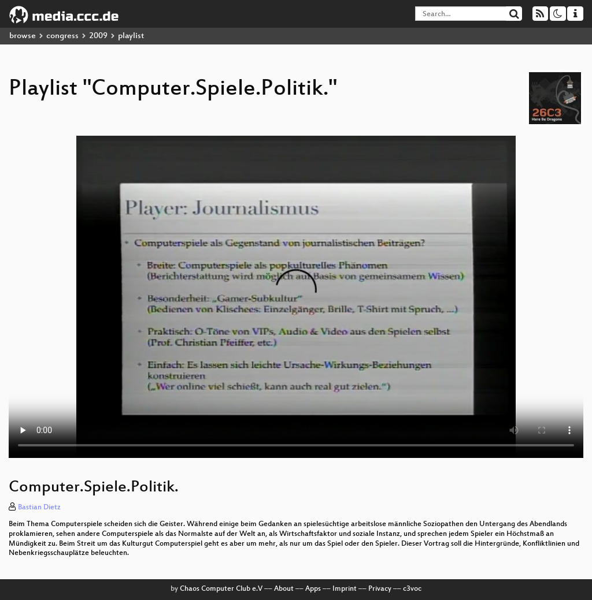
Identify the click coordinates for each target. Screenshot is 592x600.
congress (62, 36)
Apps (313, 589)
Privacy (379, 589)
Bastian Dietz (39, 508)
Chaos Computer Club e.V (221, 589)
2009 (98, 36)
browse (22, 36)
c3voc (412, 589)
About (284, 589)
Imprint (344, 589)
